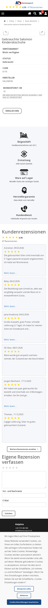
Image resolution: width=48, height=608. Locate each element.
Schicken (8, 513)
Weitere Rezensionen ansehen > (24, 449)
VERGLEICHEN (12, 110)
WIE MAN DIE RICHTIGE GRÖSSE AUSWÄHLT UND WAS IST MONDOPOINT (22, 96)
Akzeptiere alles (24, 589)
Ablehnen (24, 595)
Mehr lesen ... (10, 273)
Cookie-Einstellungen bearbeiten (24, 602)
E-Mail (6, 500)
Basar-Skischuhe (31, 21)
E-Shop (11, 21)
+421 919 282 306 (21, 528)
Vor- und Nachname (12, 491)
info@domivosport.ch (23, 530)
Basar (20, 21)
